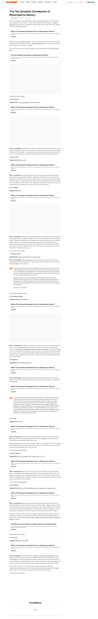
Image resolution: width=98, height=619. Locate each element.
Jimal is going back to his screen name (29, 102)
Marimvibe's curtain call (25, 362)
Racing (11, 8)
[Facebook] (66, 2)
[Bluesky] (69, 2)
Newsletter (90, 2)
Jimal (27, 260)
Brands (40, 2)
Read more (13, 36)
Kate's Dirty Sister (23, 540)
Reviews (33, 2)
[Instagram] (80, 2)
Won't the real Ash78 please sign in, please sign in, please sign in (36, 488)
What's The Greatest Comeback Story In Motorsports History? (33, 31)
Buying (55, 2)
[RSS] (83, 2)
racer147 (20, 421)
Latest (22, 2)
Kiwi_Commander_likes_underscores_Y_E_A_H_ (31, 456)
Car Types (48, 2)
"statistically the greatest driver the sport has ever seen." (32, 349)
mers (19, 190)
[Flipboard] (72, 2)
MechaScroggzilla (23, 299)
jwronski (28, 378)
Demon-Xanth (22, 160)
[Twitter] (75, 2)
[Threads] (77, 2)
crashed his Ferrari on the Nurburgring (44, 555)
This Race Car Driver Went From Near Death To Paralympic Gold (33, 524)
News (28, 2)
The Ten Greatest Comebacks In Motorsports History (29, 55)
